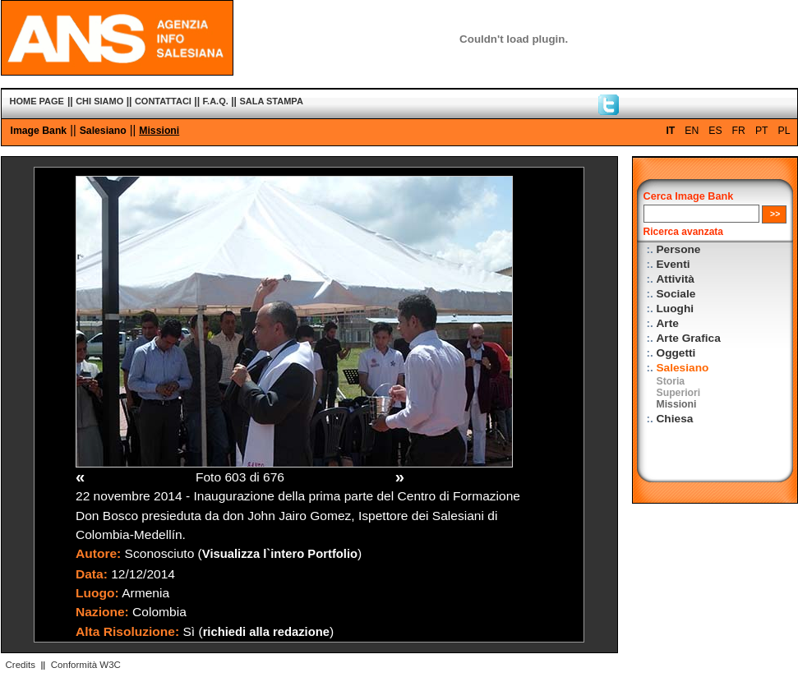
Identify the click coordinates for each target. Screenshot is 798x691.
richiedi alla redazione (266, 631)
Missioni (159, 130)
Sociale (676, 294)
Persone (679, 249)
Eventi (673, 264)
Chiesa (675, 418)
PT (761, 130)
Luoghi (675, 308)
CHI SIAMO (99, 101)
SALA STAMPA (270, 101)
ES (715, 130)
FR (738, 130)
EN (692, 130)
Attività (675, 279)
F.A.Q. (215, 101)
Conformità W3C (86, 665)
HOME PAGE (37, 101)
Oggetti (676, 353)
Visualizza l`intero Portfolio (279, 553)
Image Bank (39, 130)
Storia (671, 381)
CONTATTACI (163, 101)
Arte (668, 323)
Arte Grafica (689, 338)
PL (784, 130)
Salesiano (103, 130)
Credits (20, 665)
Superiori (679, 392)
